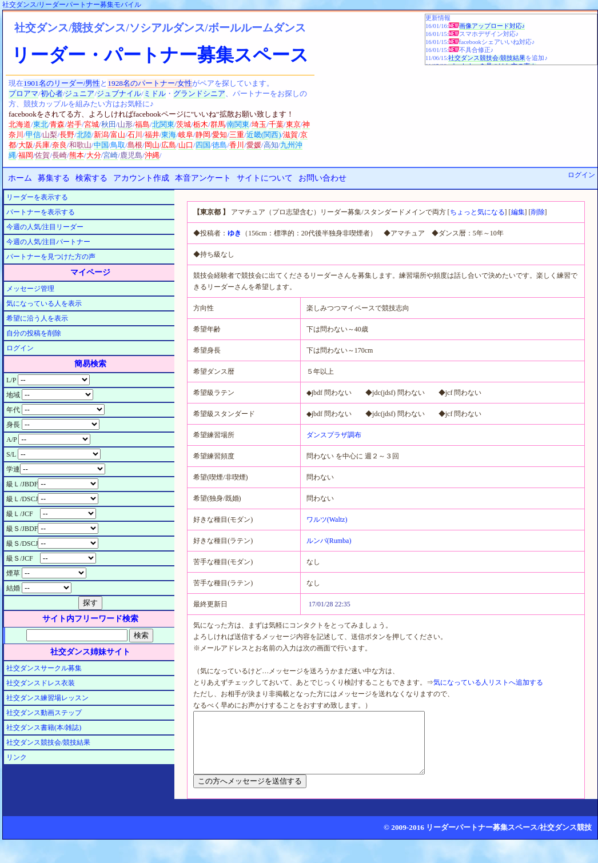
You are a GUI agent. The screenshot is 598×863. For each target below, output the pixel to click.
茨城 (183, 124)
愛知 (219, 134)
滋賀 (290, 134)
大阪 (25, 145)
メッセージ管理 (30, 289)
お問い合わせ (322, 178)
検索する (91, 178)
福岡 (25, 155)
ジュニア (79, 93)
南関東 (238, 124)
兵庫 (42, 145)
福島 (142, 124)
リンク (16, 757)
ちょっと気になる (477, 212)
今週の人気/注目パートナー (48, 242)
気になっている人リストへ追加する (488, 682)
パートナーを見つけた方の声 (50, 257)
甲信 (33, 134)
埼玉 (259, 124)
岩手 (74, 124)
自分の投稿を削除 (33, 333)
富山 (117, 134)
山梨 (49, 134)
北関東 (163, 124)
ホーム (20, 178)
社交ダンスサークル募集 (44, 668)
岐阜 (185, 134)
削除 (538, 212)
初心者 (52, 93)
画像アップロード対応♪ (492, 26)
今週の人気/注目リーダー (44, 227)
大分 (93, 155)
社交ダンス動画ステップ (44, 713)
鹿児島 (131, 155)
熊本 (76, 155)
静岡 (203, 134)
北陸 (84, 134)
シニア (214, 93)
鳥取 (117, 145)
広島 (168, 145)
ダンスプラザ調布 (333, 435)
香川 (236, 145)
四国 (203, 145)
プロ (16, 93)
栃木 (200, 124)
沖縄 (152, 155)
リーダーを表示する (37, 197)
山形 (125, 124)
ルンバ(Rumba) (329, 541)
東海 (168, 134)
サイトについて (265, 178)
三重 (236, 134)
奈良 (59, 145)
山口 (185, 145)
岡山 (152, 145)
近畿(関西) (263, 134)
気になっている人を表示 (44, 303)
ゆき (234, 233)
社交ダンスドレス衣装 (40, 683)
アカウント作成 (141, 178)
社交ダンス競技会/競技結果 (486, 58)
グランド (188, 93)
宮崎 (110, 155)
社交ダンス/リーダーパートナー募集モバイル (71, 5)
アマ (30, 93)
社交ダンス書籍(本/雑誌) (43, 728)
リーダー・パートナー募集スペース (160, 55)
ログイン (581, 175)
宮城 (91, 124)
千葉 (276, 124)
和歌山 (80, 145)
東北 (40, 124)
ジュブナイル (119, 93)
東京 (293, 124)
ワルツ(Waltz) (327, 520)
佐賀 (42, 155)
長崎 (59, 155)
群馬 (217, 124)
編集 (518, 212)
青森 (57, 124)
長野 (66, 134)
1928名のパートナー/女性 (149, 83)
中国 (101, 145)
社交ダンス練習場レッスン (47, 698)
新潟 (101, 134)
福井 (152, 134)
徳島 (219, 145)
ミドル (154, 93)
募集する (54, 178)
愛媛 (253, 145)
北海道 (20, 124)
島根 (134, 145)
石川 (134, 134)
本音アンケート (203, 178)
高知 (271, 145)
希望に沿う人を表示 (37, 318)
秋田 (108, 124)
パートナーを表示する (40, 212)
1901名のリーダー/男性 (61, 83)
